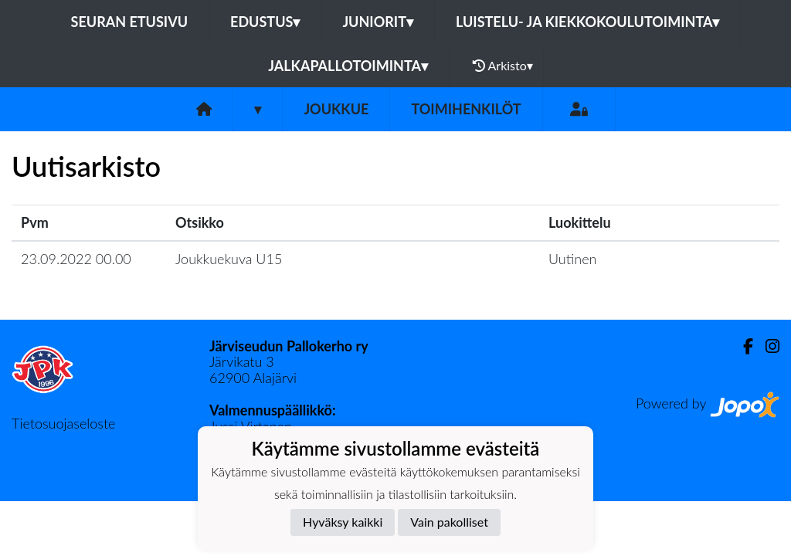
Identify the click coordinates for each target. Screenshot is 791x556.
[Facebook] (742, 346)
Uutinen (572, 258)
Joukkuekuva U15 (228, 258)
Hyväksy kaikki (342, 521)
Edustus (265, 21)
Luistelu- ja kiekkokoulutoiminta (587, 21)
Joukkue (336, 108)
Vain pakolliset (449, 521)
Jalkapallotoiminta (348, 65)
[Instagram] (766, 346)
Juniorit (377, 21)
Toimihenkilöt (466, 108)
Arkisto (503, 65)
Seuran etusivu (129, 21)
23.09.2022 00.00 (76, 258)
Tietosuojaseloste (63, 423)
